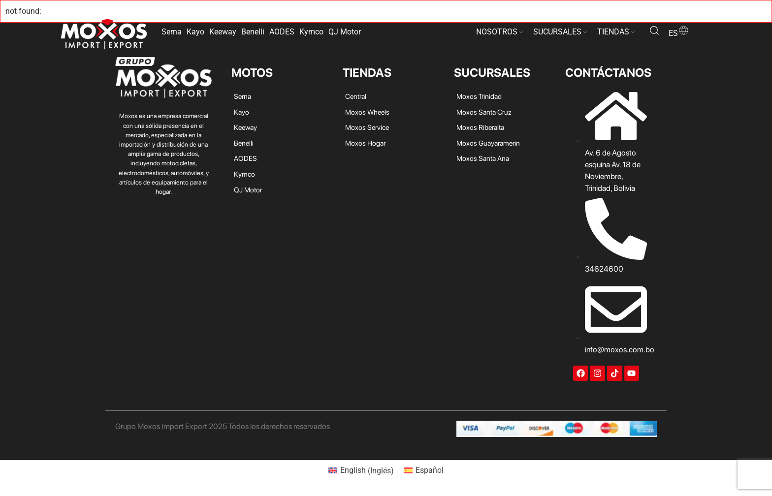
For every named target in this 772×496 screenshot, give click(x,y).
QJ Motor (344, 31)
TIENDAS (613, 31)
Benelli (252, 31)
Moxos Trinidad (479, 96)
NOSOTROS (496, 31)
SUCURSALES (557, 31)
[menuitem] (361, 471)
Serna (171, 31)
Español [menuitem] (430, 470)
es (679, 33)
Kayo (195, 31)
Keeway (222, 31)
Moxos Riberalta (480, 127)
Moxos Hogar (365, 143)
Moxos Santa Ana (482, 158)
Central (355, 96)
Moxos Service (367, 127)
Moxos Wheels (367, 112)
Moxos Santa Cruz (484, 112)
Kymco (311, 31)
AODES (281, 31)
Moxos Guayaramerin (488, 143)
